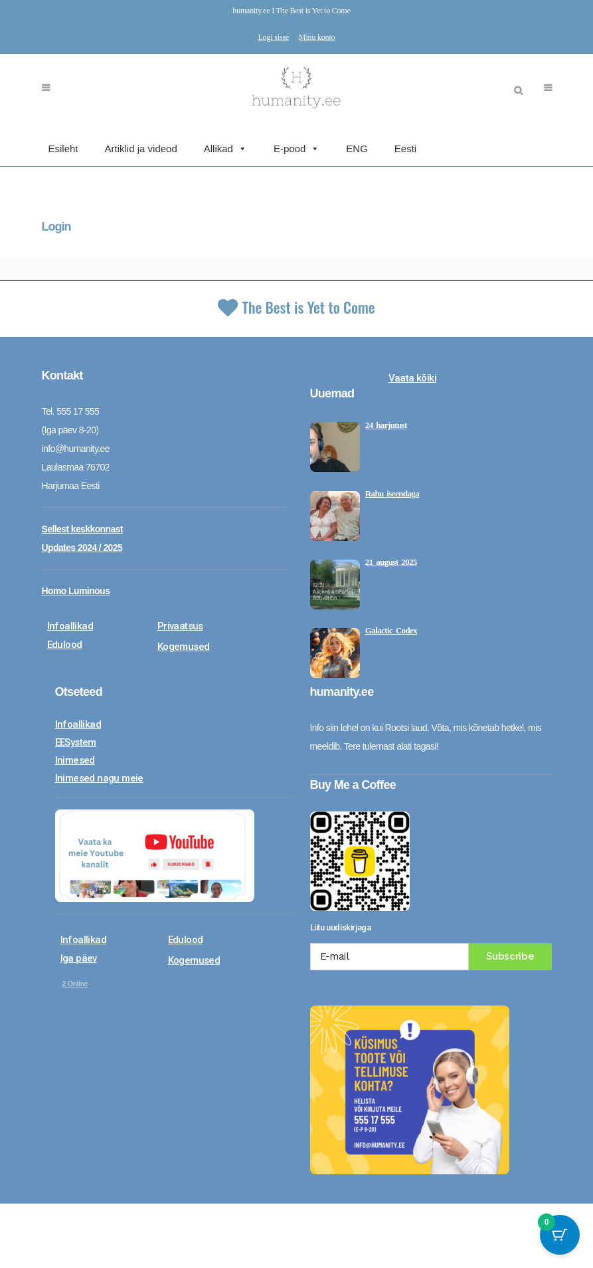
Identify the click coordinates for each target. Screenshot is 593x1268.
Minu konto (317, 37)
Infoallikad (70, 625)
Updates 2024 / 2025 (82, 547)
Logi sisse (273, 37)
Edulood (64, 644)
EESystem (75, 742)
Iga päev (78, 958)
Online (75, 983)
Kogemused (183, 646)
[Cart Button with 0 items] (560, 1235)
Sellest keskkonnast (82, 528)
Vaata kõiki (412, 377)
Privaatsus (180, 625)
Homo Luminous (76, 590)
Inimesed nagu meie (99, 778)
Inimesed (75, 760)
